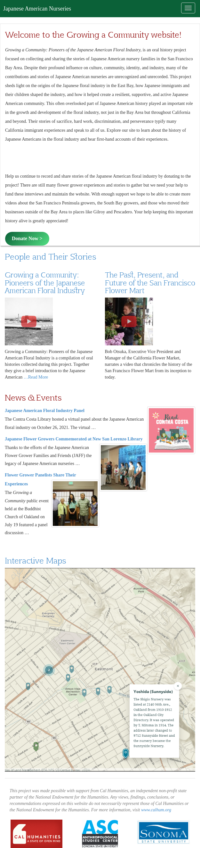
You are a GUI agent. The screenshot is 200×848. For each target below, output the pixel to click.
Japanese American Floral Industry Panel (44, 410)
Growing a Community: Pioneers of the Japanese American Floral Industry (45, 282)
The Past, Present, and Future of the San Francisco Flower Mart (150, 282)
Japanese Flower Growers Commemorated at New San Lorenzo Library (74, 439)
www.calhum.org (156, 809)
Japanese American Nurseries (37, 8)
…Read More (36, 377)
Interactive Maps (35, 560)
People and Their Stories (50, 256)
